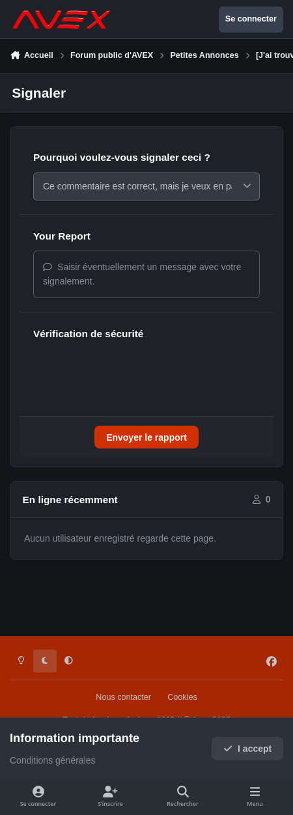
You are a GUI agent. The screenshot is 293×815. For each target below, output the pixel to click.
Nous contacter (123, 697)
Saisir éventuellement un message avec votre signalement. (142, 278)
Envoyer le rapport (146, 440)
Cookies (182, 697)
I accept (247, 748)
